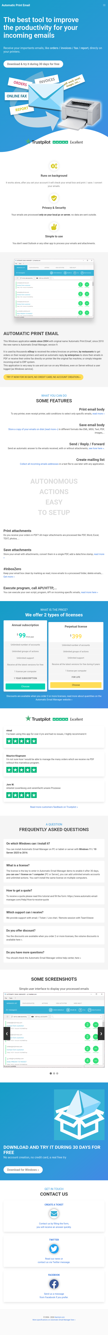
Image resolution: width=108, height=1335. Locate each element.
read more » (98, 413)
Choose (25, 686)
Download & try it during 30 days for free (33, 64)
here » (19, 939)
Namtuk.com (60, 1317)
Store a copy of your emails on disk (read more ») (33, 429)
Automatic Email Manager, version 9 (39, 344)
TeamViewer (87, 918)
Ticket (42, 918)
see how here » (96, 448)
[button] (104, 5)
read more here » (89, 592)
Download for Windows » (23, 1170)
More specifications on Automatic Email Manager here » (54, 1320)
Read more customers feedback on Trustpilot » (54, 807)
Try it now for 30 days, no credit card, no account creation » (43, 377)
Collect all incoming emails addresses (39, 464)
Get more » (9, 576)
